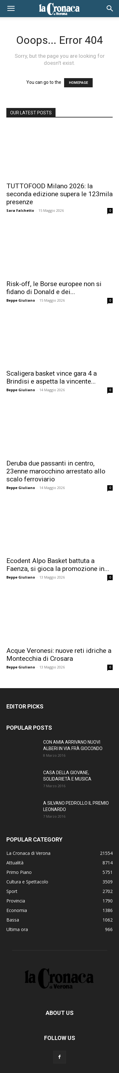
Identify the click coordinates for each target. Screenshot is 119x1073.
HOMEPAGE (78, 83)
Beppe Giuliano (20, 300)
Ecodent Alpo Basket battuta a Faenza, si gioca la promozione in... (57, 565)
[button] (11, 8)
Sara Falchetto (20, 210)
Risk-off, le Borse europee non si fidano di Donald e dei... (54, 288)
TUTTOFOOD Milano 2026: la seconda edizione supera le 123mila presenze (59, 194)
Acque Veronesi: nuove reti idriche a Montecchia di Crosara (58, 654)
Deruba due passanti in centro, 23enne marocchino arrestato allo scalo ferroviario (55, 471)
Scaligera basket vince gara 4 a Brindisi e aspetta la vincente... (51, 377)
